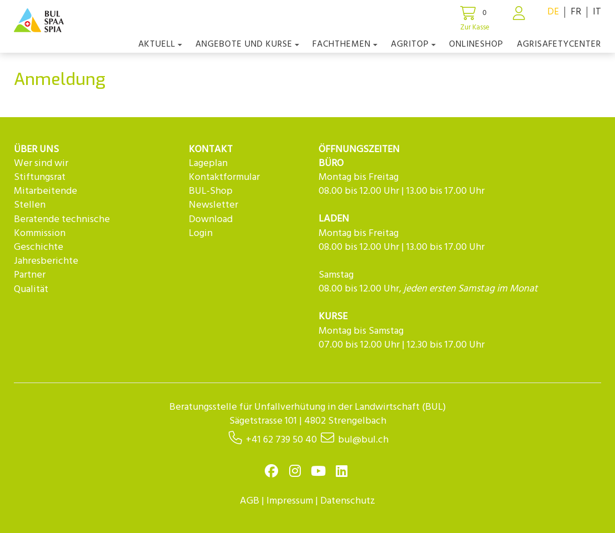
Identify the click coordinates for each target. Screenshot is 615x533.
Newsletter (213, 205)
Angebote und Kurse (247, 44)
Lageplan (208, 163)
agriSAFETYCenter (559, 44)
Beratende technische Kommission (62, 227)
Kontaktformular (224, 177)
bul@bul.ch (363, 440)
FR (576, 11)
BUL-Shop (211, 191)
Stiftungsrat (39, 177)
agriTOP (413, 44)
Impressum (289, 501)
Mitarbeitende (45, 191)
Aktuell (160, 44)
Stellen (30, 205)
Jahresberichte (46, 261)
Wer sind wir (41, 163)
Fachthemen (344, 44)
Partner (30, 275)
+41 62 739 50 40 (281, 440)
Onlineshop (476, 44)
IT (597, 11)
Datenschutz (347, 501)
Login (201, 233)
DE (553, 11)
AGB (249, 501)
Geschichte (38, 247)
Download (211, 220)
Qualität (31, 289)
